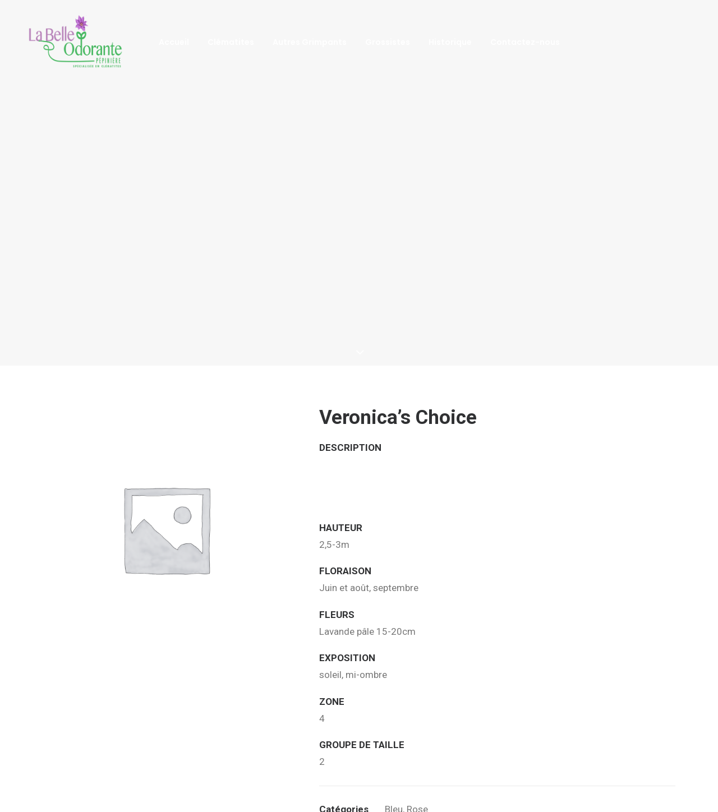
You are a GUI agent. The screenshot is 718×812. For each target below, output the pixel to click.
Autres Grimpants (310, 42)
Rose (417, 770)
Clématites (231, 42)
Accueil (174, 42)
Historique (450, 42)
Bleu (394, 770)
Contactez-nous (525, 42)
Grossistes (387, 42)
